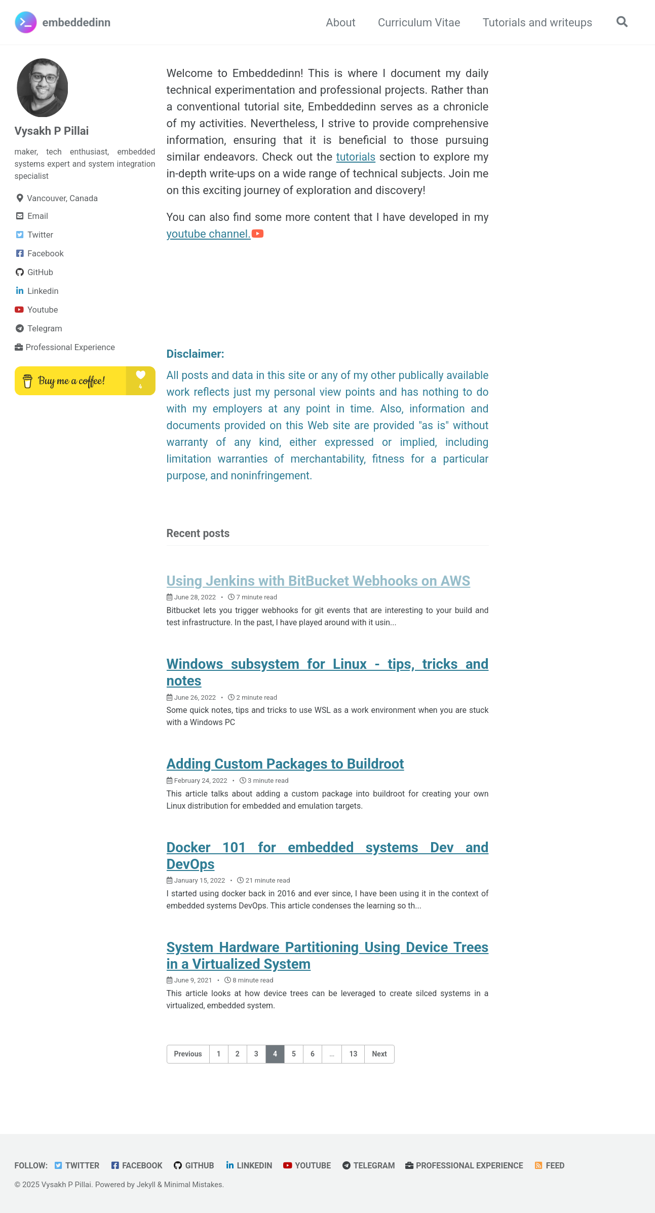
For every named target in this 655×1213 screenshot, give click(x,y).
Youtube (314, 1166)
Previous (188, 1067)
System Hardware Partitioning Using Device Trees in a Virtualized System (328, 967)
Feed (563, 1166)
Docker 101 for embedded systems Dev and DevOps (328, 865)
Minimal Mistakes (195, 1185)
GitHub (198, 1166)
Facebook (139, 1166)
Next (379, 1067)
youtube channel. (216, 235)
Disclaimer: (196, 356)
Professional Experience (476, 1166)
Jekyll (147, 1185)
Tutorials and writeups (535, 22)
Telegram (377, 1166)
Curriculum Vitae (416, 22)
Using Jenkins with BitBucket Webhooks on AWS (319, 585)
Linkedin (254, 1166)
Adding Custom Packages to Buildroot (285, 772)
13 (353, 1067)
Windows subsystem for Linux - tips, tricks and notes (328, 678)
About (338, 22)
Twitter (78, 1166)
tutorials (355, 156)
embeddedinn (77, 22)
